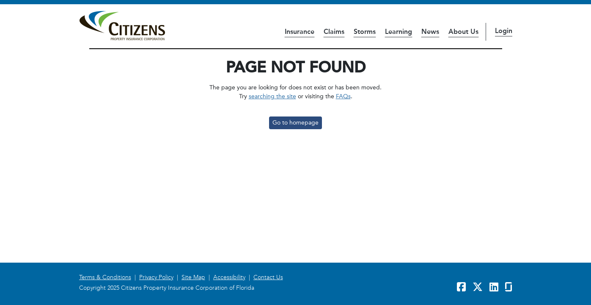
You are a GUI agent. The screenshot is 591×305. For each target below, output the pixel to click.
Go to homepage (295, 122)
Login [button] (503, 31)
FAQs (343, 96)
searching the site (272, 96)
